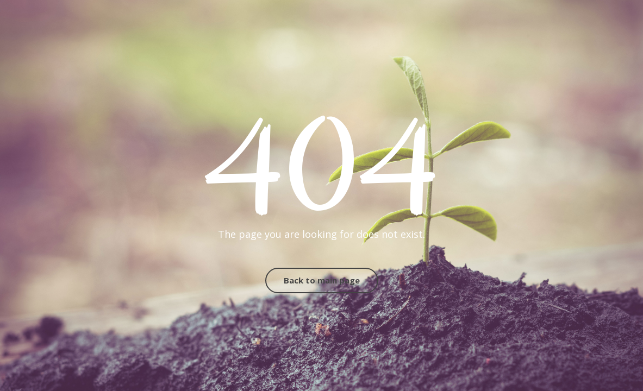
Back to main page (322, 280)
